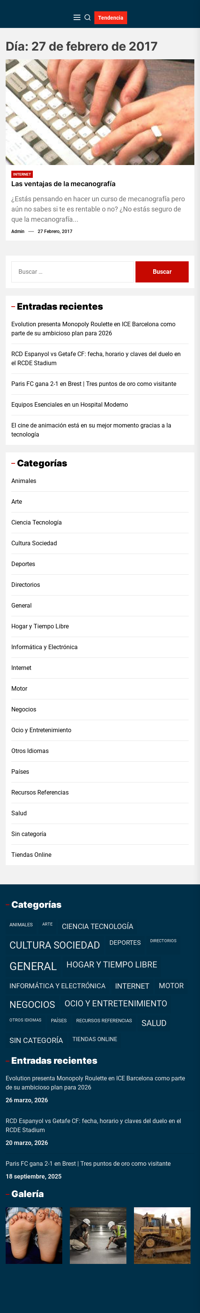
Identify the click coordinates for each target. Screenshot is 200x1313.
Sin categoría (28, 834)
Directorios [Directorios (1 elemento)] (163, 940)
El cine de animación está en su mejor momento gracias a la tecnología (91, 430)
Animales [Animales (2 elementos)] (21, 924)
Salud (19, 813)
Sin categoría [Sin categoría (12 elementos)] (36, 1040)
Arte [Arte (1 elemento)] (47, 924)
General (21, 605)
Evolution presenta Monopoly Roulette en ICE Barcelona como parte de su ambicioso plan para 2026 (93, 329)
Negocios (23, 709)
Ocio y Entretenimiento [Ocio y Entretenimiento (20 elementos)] (116, 1003)
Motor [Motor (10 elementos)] (171, 986)
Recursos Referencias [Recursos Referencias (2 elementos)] (104, 1020)
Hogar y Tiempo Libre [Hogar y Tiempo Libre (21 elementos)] (111, 964)
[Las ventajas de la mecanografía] (100, 112)
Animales (23, 480)
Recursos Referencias (40, 792)
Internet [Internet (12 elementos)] (132, 986)
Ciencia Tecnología (36, 522)
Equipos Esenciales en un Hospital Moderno (69, 404)
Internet (22, 174)
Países (20, 771)
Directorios (25, 584)
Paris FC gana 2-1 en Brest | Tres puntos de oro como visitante (93, 383)
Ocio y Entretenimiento (41, 730)
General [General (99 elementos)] (33, 966)
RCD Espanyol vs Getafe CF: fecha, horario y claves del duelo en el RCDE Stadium (96, 358)
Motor (19, 688)
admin (18, 231)
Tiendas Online (31, 854)
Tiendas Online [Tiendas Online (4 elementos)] (94, 1039)
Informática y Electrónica (44, 647)
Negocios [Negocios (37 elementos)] (32, 1004)
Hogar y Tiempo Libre (40, 626)
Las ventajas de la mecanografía (63, 184)
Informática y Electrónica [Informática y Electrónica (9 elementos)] (57, 986)
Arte (16, 501)
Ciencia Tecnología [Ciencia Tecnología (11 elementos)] (97, 926)
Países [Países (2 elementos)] (59, 1020)
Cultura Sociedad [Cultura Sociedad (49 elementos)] (54, 945)
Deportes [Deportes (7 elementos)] (125, 942)
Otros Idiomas (30, 750)
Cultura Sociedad (34, 543)
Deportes (23, 564)
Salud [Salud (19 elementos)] (154, 1023)
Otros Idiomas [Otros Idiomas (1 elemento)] (25, 1020)
